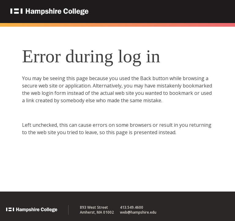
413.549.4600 (131, 207)
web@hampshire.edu (138, 212)
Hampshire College (88, 12)
